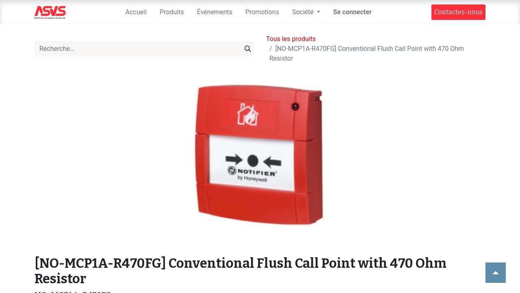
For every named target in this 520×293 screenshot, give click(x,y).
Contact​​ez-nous (458, 12)
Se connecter (352, 12)
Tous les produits (291, 39)
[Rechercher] (248, 49)
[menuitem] (136, 12)
